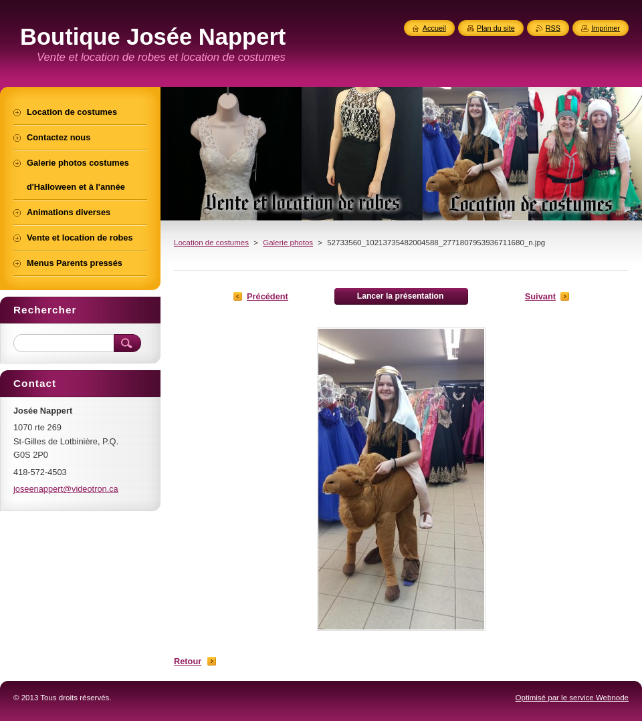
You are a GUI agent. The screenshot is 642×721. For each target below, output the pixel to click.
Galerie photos (288, 243)
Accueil (434, 28)
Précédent (267, 296)
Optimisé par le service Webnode (572, 698)
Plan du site (496, 28)
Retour (187, 661)
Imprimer (605, 28)
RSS (553, 28)
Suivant (540, 296)
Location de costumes (211, 243)
